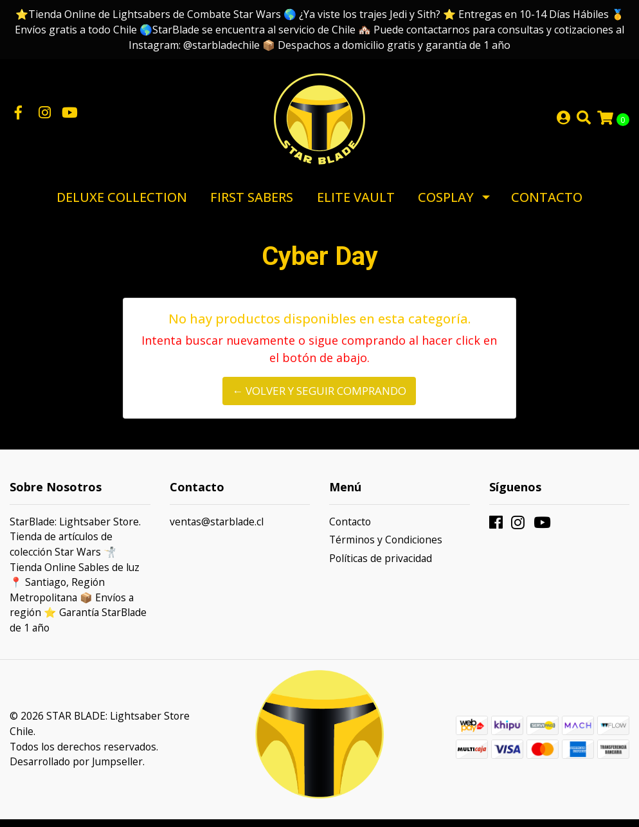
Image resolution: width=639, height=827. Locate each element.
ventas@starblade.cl (217, 529)
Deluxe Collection (122, 205)
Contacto (546, 205)
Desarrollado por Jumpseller (76, 769)
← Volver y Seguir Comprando (319, 398)
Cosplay (446, 205)
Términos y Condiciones (385, 547)
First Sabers (251, 205)
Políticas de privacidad (380, 566)
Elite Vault (356, 205)
